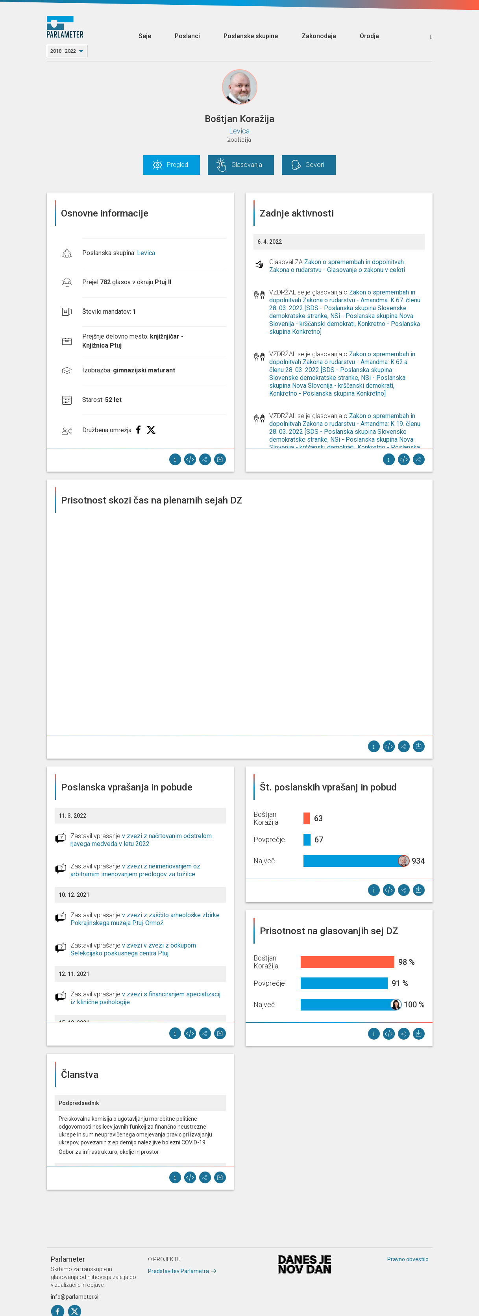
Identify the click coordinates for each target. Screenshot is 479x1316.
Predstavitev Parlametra (178, 1271)
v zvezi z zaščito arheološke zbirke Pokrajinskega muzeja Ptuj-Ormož (145, 919)
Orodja (369, 36)
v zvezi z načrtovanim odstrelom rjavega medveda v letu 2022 (141, 840)
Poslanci (187, 36)
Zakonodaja (318, 36)
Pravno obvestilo (408, 1259)
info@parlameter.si (74, 1297)
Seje (145, 36)
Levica (239, 131)
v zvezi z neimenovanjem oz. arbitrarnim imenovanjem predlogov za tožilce (136, 870)
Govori (314, 164)
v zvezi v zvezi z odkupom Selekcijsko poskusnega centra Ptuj (133, 949)
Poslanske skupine (251, 36)
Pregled (177, 164)
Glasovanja (246, 164)
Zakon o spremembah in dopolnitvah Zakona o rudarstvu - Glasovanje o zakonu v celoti (337, 266)
